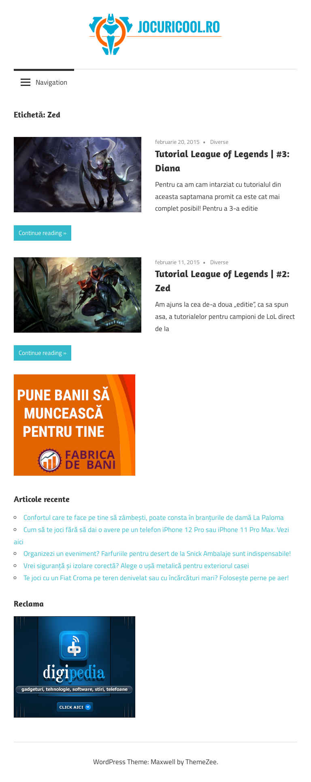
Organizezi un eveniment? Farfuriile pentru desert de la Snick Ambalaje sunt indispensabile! (157, 553)
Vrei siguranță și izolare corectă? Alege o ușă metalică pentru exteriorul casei (136, 565)
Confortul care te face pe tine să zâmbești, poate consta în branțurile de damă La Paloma (153, 517)
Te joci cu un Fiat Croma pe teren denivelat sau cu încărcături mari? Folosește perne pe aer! (156, 578)
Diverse (219, 141)
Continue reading (40, 232)
